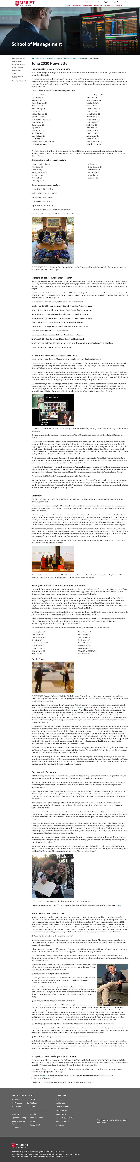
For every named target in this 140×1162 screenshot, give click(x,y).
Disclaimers (54, 1154)
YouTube (33, 1103)
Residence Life (35, 1125)
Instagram (18, 1099)
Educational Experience (19, 64)
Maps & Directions (62, 1107)
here (119, 905)
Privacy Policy (64, 1154)
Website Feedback (62, 1121)
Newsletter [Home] (82, 58)
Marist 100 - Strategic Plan (65, 1118)
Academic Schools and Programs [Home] (52, 58)
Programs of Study (17, 61)
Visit (99, 2)
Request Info (116, 2)
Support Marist (61, 1114)
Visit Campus (60, 1103)
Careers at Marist (61, 1110)
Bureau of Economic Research (17, 76)
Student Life (109, 6)
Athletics (119, 6)
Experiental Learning (19, 1118)
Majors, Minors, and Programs (18, 1122)
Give (126, 2)
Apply (106, 2)
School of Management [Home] (70, 58)
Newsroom (60, 1125)
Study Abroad (16, 1127)
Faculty (14, 73)
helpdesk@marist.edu (59, 1156)
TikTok (32, 1099)
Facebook (18, 1103)
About (67, 6)
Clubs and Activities (37, 1118)
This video (77, 707)
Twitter (32, 1107)
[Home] (33, 58)
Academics (77, 6)
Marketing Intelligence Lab (19, 80)
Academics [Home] (38, 58)
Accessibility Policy (76, 1154)
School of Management (18, 58)
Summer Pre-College (18, 67)
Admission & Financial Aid (92, 6)
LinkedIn (18, 1107)
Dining (32, 1121)
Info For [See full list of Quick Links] (89, 2)
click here (43, 1076)
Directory (59, 1099)
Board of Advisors (17, 70)
